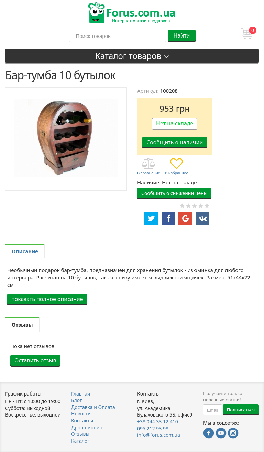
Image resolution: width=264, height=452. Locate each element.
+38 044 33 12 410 (157, 421)
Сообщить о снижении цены (174, 193)
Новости (81, 413)
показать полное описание (47, 299)
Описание (25, 251)
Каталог (80, 441)
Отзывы (80, 434)
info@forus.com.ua (158, 435)
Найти (181, 35)
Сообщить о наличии (174, 142)
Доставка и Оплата (93, 407)
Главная (80, 393)
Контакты (82, 420)
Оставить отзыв (35, 360)
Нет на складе (174, 123)
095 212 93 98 (152, 428)
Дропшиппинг (87, 427)
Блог (76, 400)
